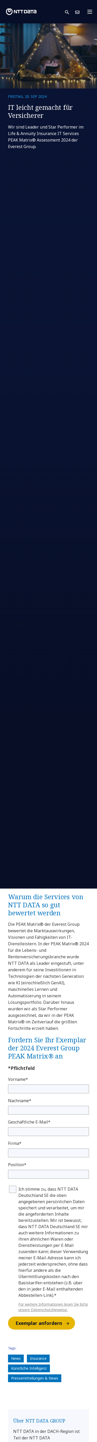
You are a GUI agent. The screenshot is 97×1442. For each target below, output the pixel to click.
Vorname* (18, 1079)
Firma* (14, 1143)
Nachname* (19, 1100)
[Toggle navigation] (91, 11)
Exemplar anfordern (45, 1323)
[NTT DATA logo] (21, 11)
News (16, 1358)
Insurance (38, 1358)
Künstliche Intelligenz (29, 1368)
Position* (17, 1164)
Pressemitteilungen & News (34, 1378)
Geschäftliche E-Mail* (29, 1122)
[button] (70, 12)
